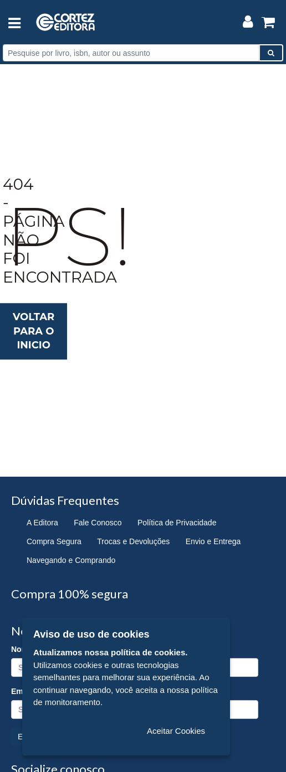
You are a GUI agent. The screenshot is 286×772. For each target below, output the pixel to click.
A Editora (42, 522)
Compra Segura (54, 541)
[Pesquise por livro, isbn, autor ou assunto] (131, 52)
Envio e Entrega (213, 541)
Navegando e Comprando (71, 560)
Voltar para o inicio (33, 331)
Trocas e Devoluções (133, 541)
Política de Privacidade (176, 522)
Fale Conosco (97, 522)
